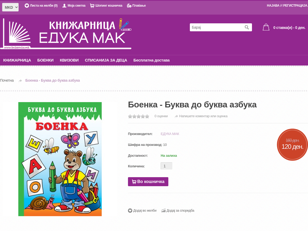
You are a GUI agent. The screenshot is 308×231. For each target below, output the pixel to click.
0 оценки (161, 116)
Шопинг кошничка (108, 5)
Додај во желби (144, 210)
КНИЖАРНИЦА (17, 60)
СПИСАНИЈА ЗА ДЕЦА (106, 60)
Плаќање (139, 5)
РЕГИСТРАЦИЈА (295, 5)
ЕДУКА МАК (170, 134)
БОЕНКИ (45, 60)
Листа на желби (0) (44, 5)
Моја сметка (76, 5)
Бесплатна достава (152, 60)
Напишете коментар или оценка (203, 116)
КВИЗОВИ (69, 60)
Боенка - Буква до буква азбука (52, 80)
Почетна (7, 80)
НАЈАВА (273, 5)
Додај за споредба (180, 210)
